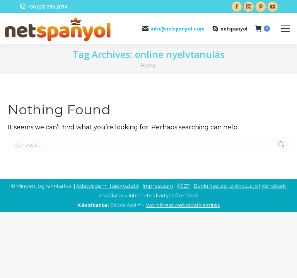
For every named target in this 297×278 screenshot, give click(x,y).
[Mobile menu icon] (285, 28)
